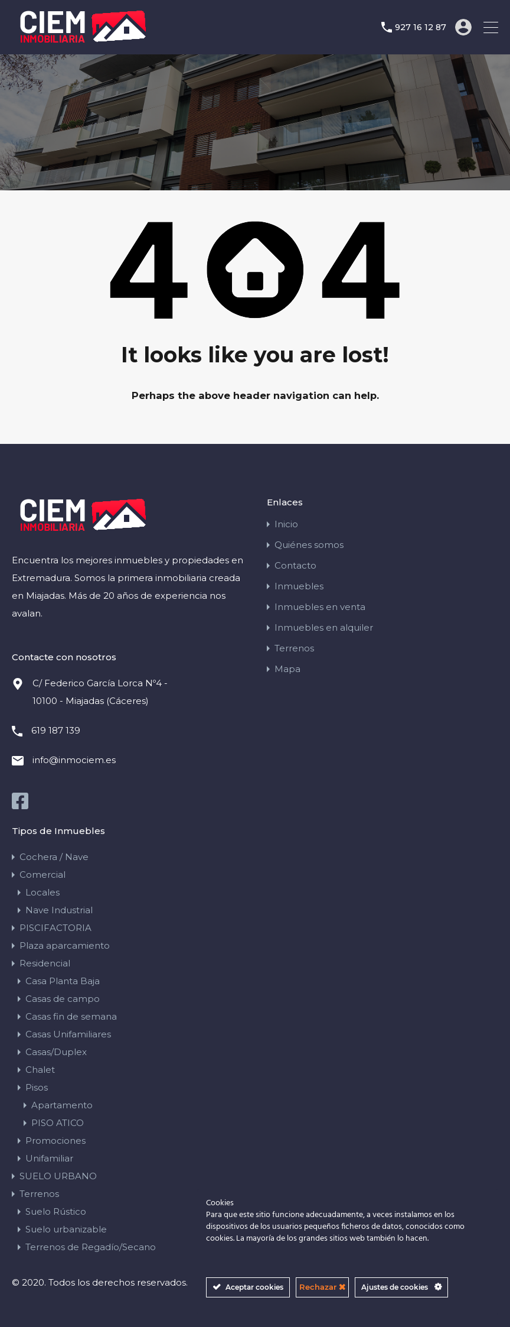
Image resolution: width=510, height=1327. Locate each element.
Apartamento (62, 1104)
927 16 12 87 (420, 27)
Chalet (40, 1069)
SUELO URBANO (58, 1175)
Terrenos (294, 647)
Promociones (55, 1140)
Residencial (44, 962)
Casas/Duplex (56, 1051)
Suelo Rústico (55, 1210)
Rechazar (322, 1287)
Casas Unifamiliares (68, 1033)
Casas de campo (62, 998)
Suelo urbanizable (66, 1228)
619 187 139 (55, 729)
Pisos (36, 1086)
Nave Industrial (59, 909)
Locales (42, 891)
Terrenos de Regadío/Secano (90, 1246)
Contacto (295, 564)
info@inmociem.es (74, 759)
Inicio (286, 523)
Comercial (42, 874)
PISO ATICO (57, 1122)
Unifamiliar (49, 1157)
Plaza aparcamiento (64, 944)
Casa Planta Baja (62, 980)
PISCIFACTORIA (55, 927)
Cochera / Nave (54, 856)
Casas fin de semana (71, 1015)
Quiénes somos (309, 544)
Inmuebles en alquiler (323, 626)
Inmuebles (298, 585)
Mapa (287, 668)
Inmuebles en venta (319, 606)
